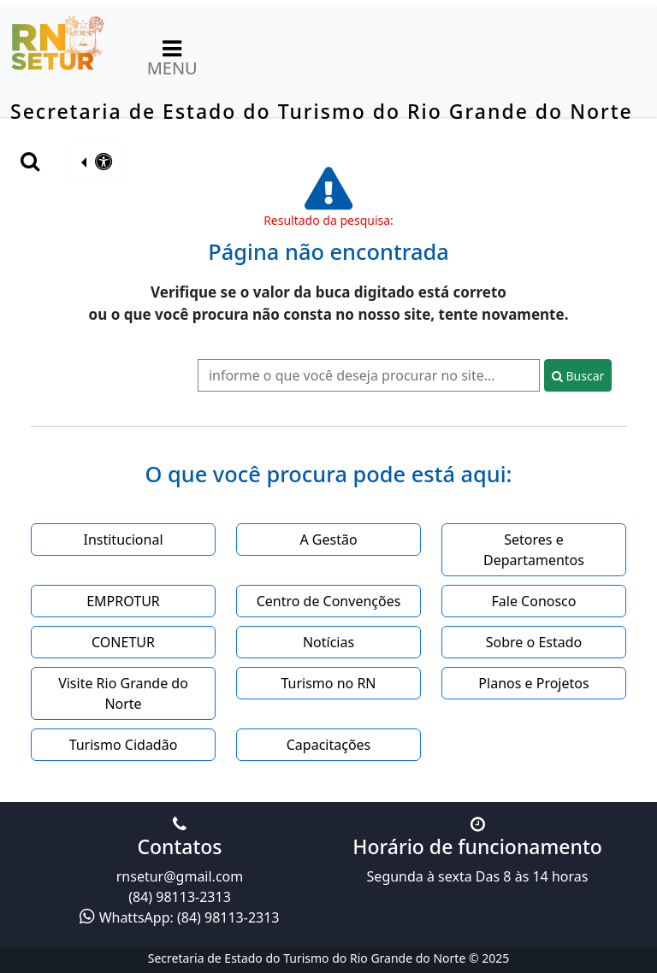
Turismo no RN (328, 683)
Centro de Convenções (329, 601)
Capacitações (329, 744)
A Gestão (328, 539)
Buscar (578, 376)
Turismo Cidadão (123, 744)
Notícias (328, 642)
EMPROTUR (123, 601)
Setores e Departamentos (533, 549)
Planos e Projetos (533, 683)
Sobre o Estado (534, 642)
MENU (172, 56)
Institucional (123, 539)
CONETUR (123, 642)
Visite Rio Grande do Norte (123, 693)
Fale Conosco (534, 601)
